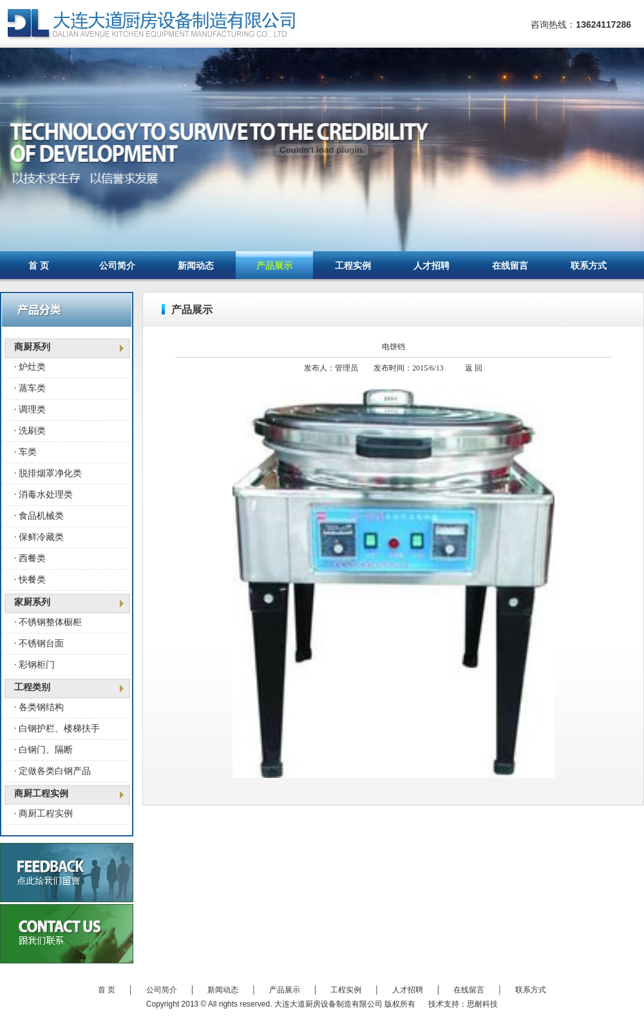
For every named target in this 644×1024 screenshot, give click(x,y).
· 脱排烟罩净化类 (48, 473)
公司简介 (117, 266)
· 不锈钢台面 (39, 643)
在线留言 (510, 266)
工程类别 (32, 687)
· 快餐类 (30, 579)
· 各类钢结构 (39, 707)
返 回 (473, 367)
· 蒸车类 (30, 388)
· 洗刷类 (30, 431)
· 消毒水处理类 (43, 494)
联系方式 (589, 266)
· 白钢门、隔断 (43, 750)
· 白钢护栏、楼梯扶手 (57, 728)
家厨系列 (32, 602)
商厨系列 (32, 347)
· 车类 (25, 452)
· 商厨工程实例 (43, 813)
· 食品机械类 (39, 516)
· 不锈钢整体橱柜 (48, 622)
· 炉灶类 (30, 367)
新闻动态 (196, 266)
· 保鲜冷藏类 (39, 537)
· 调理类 (30, 409)
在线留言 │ (484, 989)
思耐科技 (482, 1004)
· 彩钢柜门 (34, 665)
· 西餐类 (30, 558)
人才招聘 (431, 266)
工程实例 (353, 266)
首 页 (38, 266)
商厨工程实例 (41, 793)
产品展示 (274, 266)
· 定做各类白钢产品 (52, 771)
